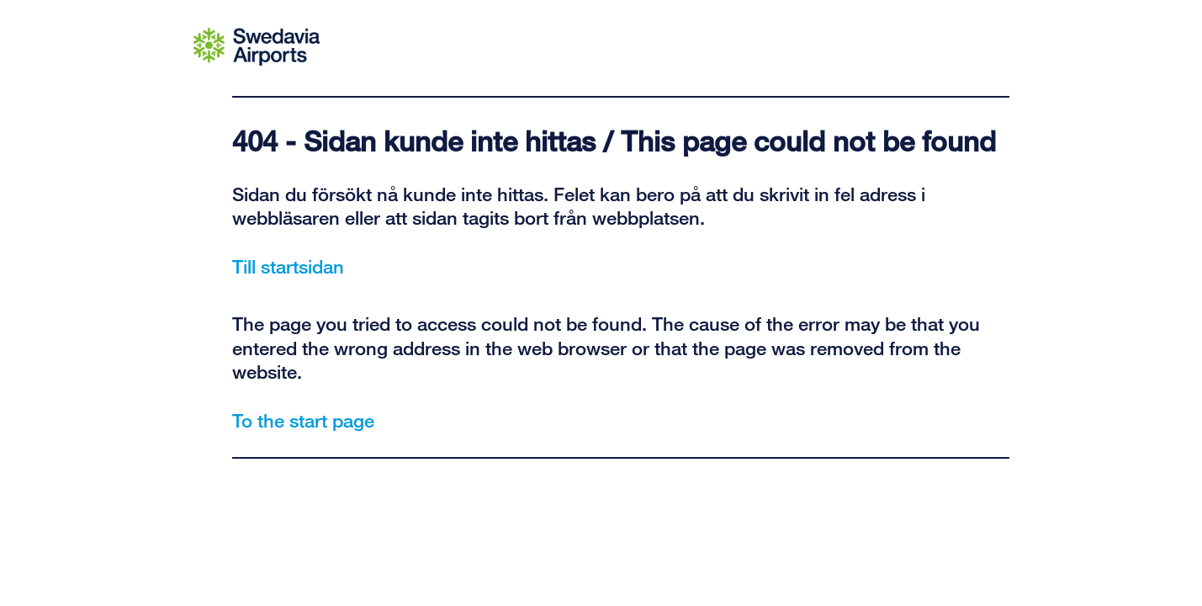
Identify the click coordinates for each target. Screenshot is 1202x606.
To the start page (303, 420)
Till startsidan (288, 266)
